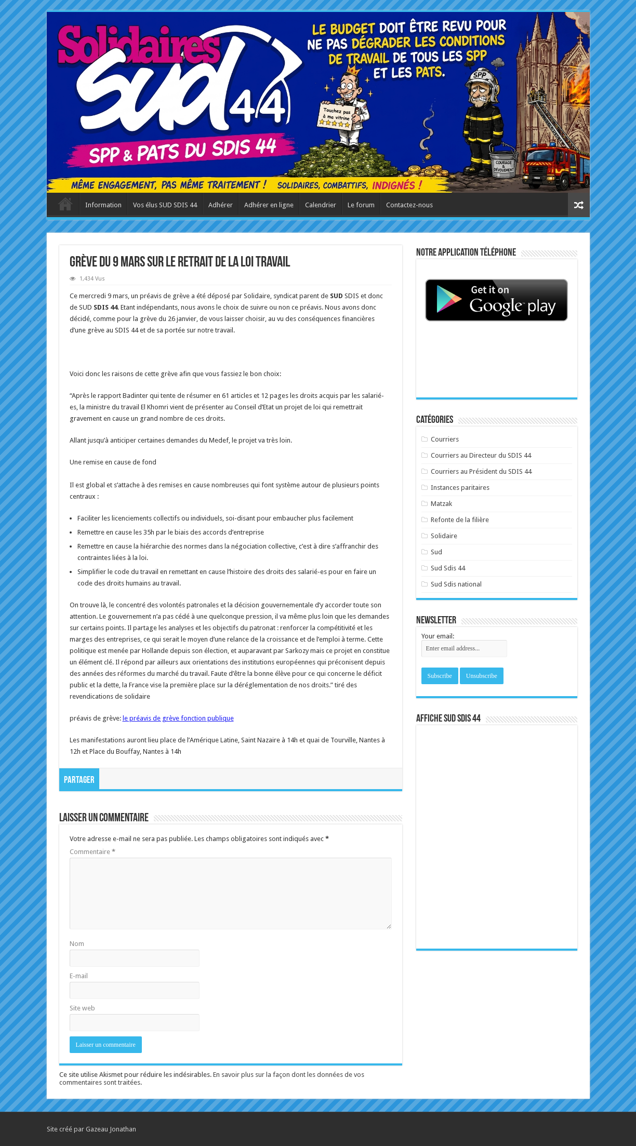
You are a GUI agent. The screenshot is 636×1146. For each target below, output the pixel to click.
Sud (436, 552)
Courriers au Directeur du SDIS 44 (481, 455)
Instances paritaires (460, 487)
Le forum (361, 205)
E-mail (79, 976)
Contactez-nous (409, 205)
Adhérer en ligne (269, 205)
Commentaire (92, 852)
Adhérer (220, 205)
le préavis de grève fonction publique (178, 718)
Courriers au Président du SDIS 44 (481, 471)
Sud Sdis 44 (448, 568)
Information (103, 205)
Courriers (445, 439)
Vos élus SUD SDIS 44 (165, 205)
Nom (77, 944)
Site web (82, 1008)
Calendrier (320, 205)
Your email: (437, 636)
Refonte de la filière (460, 520)
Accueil (65, 204)
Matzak (441, 504)
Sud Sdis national (456, 584)
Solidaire (444, 536)
